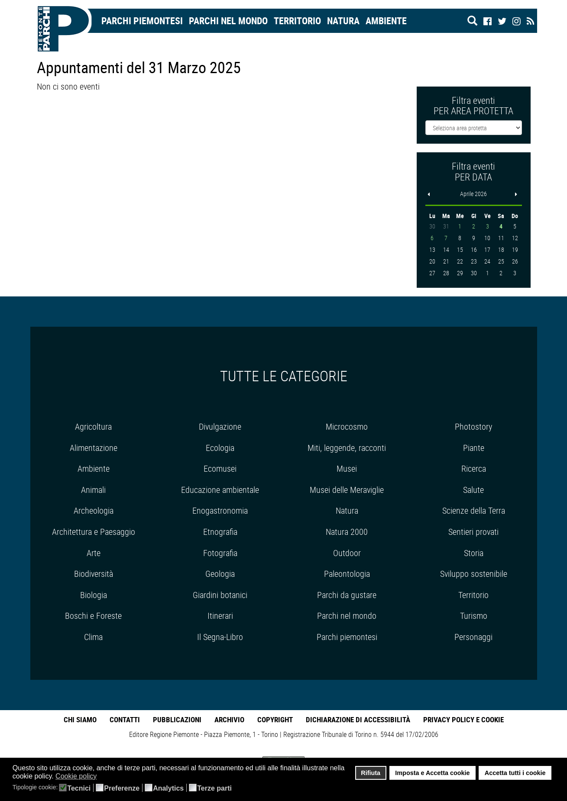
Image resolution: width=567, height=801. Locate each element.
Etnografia (220, 531)
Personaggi (473, 637)
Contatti (125, 719)
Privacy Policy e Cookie (463, 719)
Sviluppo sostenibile (473, 573)
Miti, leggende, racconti (347, 448)
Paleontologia (347, 573)
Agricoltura (93, 426)
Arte (93, 553)
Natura (343, 20)
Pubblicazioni (177, 719)
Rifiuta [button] (370, 772)
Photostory (473, 426)
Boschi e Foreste (93, 615)
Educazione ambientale (220, 489)
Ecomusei (220, 468)
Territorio (297, 20)
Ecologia (220, 448)
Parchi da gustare (346, 595)
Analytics (168, 788)
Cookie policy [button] (76, 776)
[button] (102, 776)
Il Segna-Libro (220, 637)
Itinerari (220, 615)
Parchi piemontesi (347, 637)
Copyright (275, 719)
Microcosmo (347, 426)
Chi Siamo (80, 719)
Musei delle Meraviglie (347, 489)
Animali (93, 489)
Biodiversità (93, 573)
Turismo (473, 615)
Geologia (220, 573)
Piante (473, 448)
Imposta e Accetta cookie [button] (432, 772)
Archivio (229, 719)
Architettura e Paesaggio (93, 531)
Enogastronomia (220, 510)
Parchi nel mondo (228, 20)
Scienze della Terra (473, 510)
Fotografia (220, 553)
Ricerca (473, 468)
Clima (93, 637)
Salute (473, 489)
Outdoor (347, 553)
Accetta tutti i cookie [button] (515, 772)
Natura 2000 (347, 531)
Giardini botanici (220, 595)
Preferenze (121, 788)
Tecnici (79, 788)
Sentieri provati (473, 531)
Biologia (93, 595)
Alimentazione (93, 448)
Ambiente (386, 20)
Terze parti (214, 788)
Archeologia (93, 510)
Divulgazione (220, 426)
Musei (347, 468)
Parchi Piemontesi (142, 20)
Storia (473, 553)
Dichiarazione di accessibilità (358, 719)
